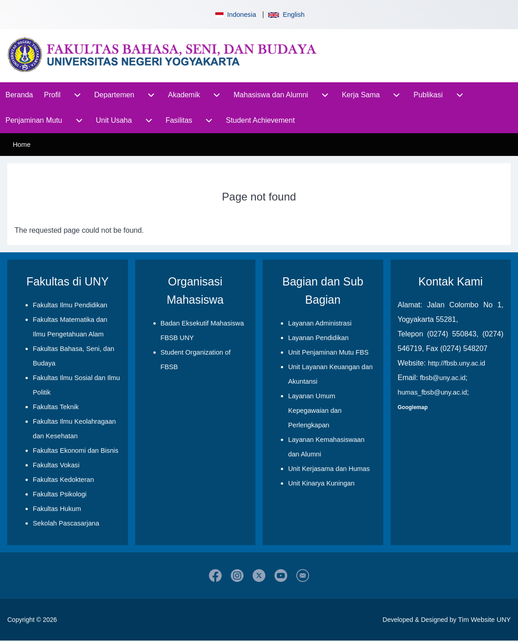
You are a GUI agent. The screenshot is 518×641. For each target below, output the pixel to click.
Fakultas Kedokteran (63, 479)
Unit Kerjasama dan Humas (329, 468)
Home (21, 144)
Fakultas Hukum (57, 508)
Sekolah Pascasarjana (66, 523)
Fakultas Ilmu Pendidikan (70, 305)
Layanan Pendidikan (318, 337)
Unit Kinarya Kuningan (321, 483)
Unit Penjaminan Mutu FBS (328, 352)
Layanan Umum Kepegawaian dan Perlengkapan (314, 410)
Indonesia (234, 14)
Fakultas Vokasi (56, 465)
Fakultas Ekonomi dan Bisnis (75, 450)
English (286, 14)
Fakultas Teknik (56, 407)
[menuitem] (19, 95)
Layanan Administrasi (319, 323)
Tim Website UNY (484, 619)
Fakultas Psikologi (59, 494)
